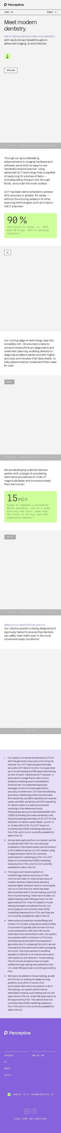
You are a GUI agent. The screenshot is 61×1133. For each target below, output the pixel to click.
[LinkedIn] (27, 1111)
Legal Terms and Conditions (30, 1119)
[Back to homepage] (14, 4)
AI (5, 1062)
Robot (7, 1068)
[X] (34, 1111)
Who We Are (38, 1055)
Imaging (8, 1055)
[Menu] (52, 12)
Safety (8, 1075)
